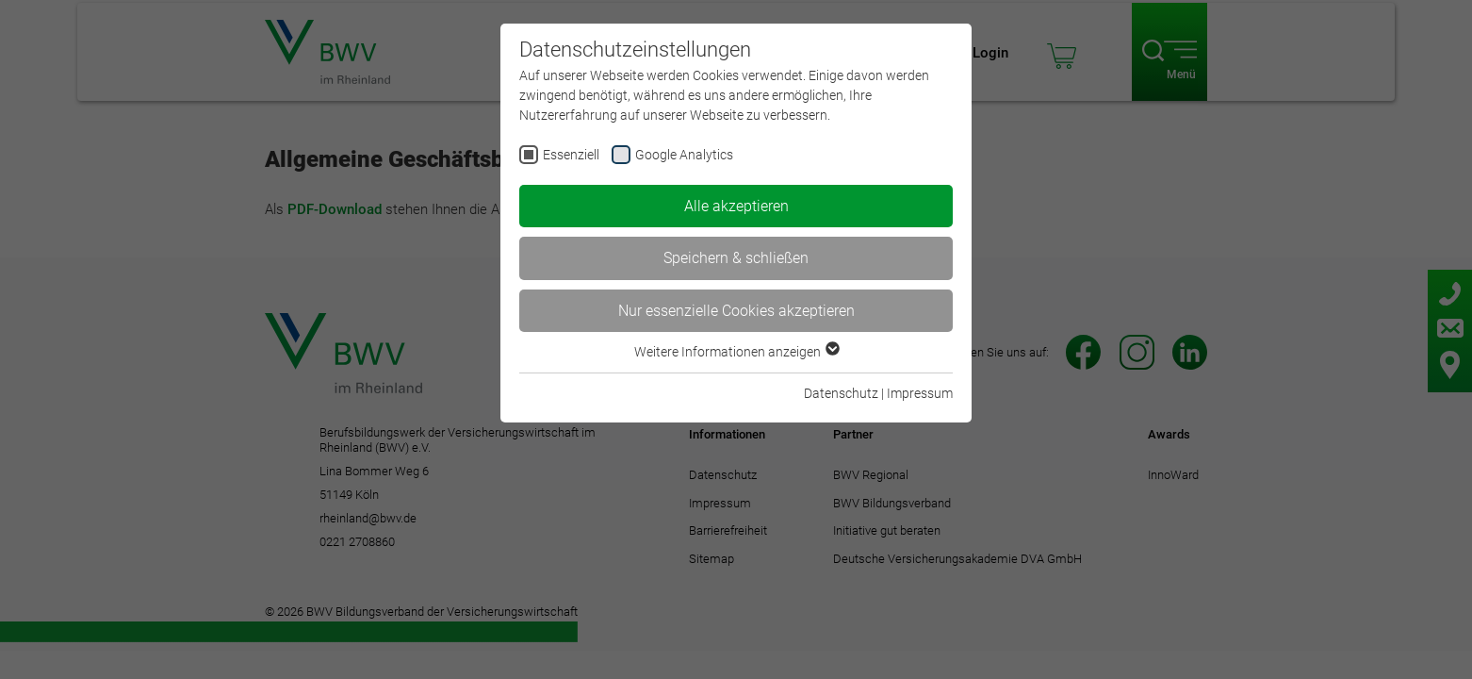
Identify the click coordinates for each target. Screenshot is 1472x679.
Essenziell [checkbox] (571, 154)
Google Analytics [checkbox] (684, 154)
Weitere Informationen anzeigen (736, 351)
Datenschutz (841, 393)
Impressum (920, 393)
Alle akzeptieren (736, 206)
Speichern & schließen (736, 258)
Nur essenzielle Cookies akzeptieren (736, 311)
